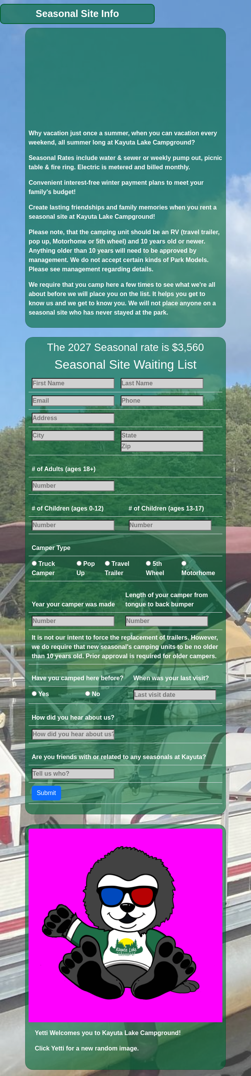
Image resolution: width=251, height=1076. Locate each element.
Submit (46, 793)
